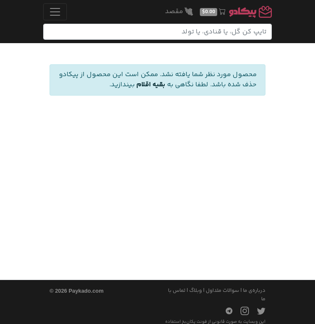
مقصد (179, 11)
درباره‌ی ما (254, 290)
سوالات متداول (222, 290)
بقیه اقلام (150, 85)
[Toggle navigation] (55, 11)
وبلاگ (195, 290)
